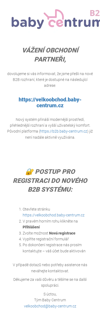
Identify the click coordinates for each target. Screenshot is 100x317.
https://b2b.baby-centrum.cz (63, 131)
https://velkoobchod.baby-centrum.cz (50, 102)
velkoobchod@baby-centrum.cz (50, 306)
